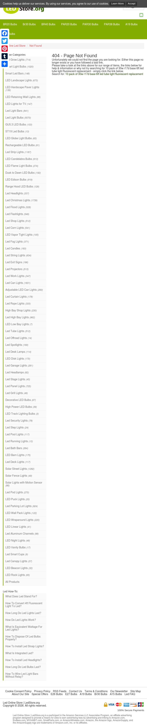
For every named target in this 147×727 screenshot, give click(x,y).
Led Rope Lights (17, 303)
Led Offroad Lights (18, 338)
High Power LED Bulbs (21, 407)
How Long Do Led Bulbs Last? (23, 667)
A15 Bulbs (116, 694)
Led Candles (15, 248)
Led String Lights (18, 255)
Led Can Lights (17, 283)
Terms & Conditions (96, 691)
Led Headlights (17, 193)
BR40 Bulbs (48, 24)
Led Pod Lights (17, 492)
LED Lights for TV (18, 104)
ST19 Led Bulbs (17, 131)
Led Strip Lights (18, 152)
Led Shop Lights (17, 221)
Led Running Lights (19, 441)
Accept (132, 3)
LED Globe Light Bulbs (21, 138)
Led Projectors (16, 269)
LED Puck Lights (17, 499)
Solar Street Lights (19, 469)
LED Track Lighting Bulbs (22, 414)
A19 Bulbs (131, 24)
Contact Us (75, 691)
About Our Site (20, 694)
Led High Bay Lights (20, 317)
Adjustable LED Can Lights (24, 290)
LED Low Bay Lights (18, 324)
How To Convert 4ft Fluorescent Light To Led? (23, 605)
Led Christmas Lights (21, 200)
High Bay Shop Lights (21, 310)
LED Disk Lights (17, 358)
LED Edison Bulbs (18, 179)
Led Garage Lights (19, 365)
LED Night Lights (17, 540)
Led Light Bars (16, 111)
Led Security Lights (19, 420)
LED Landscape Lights (21, 80)
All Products (12, 582)
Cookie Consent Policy (18, 691)
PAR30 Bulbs (90, 24)
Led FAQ (130, 694)
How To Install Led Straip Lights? (24, 646)
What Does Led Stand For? (21, 596)
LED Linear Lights (18, 527)
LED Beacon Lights (19, 568)
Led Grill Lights (16, 393)
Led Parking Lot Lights (21, 506)
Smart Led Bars (17, 73)
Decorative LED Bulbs (20, 400)
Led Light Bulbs (18, 117)
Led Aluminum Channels (21, 533)
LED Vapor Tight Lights (21, 235)
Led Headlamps (17, 372)
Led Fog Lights (17, 241)
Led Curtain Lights (19, 297)
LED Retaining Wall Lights (22, 97)
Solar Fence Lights (18, 476)
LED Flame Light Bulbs (21, 166)
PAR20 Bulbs (69, 24)
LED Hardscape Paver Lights (22, 88)
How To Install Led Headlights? (23, 660)
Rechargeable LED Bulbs (22, 145)
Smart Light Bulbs (19, 66)
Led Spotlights (16, 345)
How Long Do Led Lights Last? (23, 613)
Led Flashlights (17, 214)
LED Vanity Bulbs (17, 547)
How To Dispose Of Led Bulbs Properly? (23, 638)
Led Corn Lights (17, 228)
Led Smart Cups (16, 554)
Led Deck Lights (17, 462)
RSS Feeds (59, 691)
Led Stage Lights (17, 379)
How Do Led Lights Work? (20, 620)
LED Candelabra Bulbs (21, 159)
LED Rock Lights (17, 575)
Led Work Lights (17, 276)
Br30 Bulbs (29, 24)
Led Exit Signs (16, 262)
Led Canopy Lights (18, 561)
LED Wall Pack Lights (21, 513)
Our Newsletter (119, 691)
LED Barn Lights (17, 455)
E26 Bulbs (57, 694)
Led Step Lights (17, 427)
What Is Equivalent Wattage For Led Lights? (23, 628)
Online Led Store (15, 46)
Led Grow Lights (18, 60)
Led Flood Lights (18, 207)
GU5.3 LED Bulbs (18, 124)
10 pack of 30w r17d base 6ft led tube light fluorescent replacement (104, 74)
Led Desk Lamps (18, 352)
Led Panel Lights (18, 386)
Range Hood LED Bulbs (22, 186)
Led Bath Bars (16, 448)
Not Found (35, 46)
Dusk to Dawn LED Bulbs (23, 173)
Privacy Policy (42, 691)
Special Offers (40, 694)
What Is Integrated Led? (19, 653)
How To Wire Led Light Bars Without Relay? (21, 675)
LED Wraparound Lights (22, 520)
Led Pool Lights (17, 434)
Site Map (135, 691)
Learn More (117, 3)
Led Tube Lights (17, 331)
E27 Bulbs (71, 694)
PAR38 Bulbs (112, 24)
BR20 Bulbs (10, 24)
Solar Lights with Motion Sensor (23, 484)
